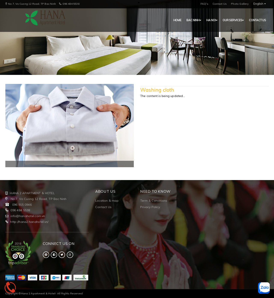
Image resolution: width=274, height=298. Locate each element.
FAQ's (204, 3)
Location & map (107, 201)
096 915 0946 (22, 205)
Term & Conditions (153, 201)
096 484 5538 (20, 210)
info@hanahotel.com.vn (27, 216)
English (259, 4)
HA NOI (211, 20)
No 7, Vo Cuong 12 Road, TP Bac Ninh (38, 199)
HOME (177, 20)
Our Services (233, 20)
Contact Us (220, 3)
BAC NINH (193, 20)
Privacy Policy (150, 207)
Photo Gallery (240, 3)
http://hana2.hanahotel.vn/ (29, 222)
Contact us (257, 20)
